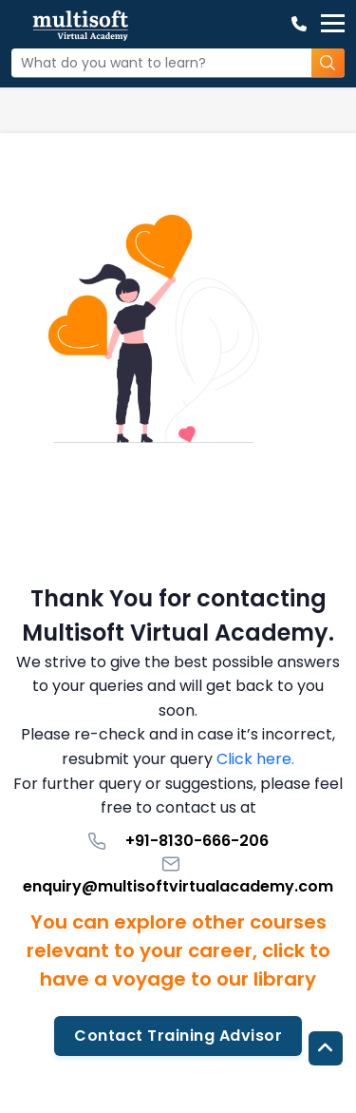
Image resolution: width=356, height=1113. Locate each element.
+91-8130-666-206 (178, 841)
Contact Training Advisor (178, 1035)
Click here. (255, 759)
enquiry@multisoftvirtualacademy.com (178, 875)
